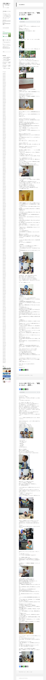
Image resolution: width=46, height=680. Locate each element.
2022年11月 (4, 135)
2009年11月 (4, 361)
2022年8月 (4, 140)
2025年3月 (4, 95)
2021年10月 (4, 154)
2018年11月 (4, 205)
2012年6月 (4, 316)
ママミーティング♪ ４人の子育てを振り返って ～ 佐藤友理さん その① (7, 66)
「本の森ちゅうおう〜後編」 (6, 68)
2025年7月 (4, 89)
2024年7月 (4, 106)
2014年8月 (4, 278)
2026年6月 (4, 73)
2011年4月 (4, 336)
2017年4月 (4, 232)
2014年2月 (4, 287)
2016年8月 (4, 244)
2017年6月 (4, 229)
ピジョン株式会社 (22, 66)
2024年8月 (4, 105)
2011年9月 (4, 329)
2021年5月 (4, 161)
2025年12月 (4, 82)
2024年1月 (4, 115)
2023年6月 (4, 125)
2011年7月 (4, 332)
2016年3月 (4, 251)
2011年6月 (4, 333)
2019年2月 (4, 200)
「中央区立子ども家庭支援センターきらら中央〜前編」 (7, 60)
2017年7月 (4, 228)
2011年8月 (4, 330)
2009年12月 (4, 359)
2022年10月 (4, 137)
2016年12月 (4, 238)
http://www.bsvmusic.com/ (6, 47)
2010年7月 (4, 349)
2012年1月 (4, 323)
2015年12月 (4, 255)
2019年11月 (4, 187)
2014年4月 (4, 284)
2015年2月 (4, 270)
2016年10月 (4, 241)
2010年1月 (4, 358)
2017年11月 (4, 222)
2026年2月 (4, 79)
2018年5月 (4, 213)
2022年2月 (4, 148)
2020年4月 (4, 180)
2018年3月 (4, 216)
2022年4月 (4, 145)
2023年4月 (4, 128)
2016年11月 (4, 239)
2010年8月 (4, 348)
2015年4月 (4, 267)
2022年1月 (4, 150)
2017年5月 (4, 231)
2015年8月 (4, 261)
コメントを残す (31, 375)
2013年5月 (4, 300)
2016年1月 (4, 254)
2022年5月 (4, 144)
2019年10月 (4, 189)
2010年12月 (4, 342)
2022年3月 (4, 147)
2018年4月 (4, 215)
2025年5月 (4, 92)
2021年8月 (4, 157)
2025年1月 (4, 98)
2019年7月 (4, 193)
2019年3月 (4, 199)
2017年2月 (4, 235)
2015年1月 (4, 271)
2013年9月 (4, 294)
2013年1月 (4, 306)
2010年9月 (4, 346)
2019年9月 (4, 190)
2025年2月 (4, 96)
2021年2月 (4, 166)
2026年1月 (4, 80)
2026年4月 (4, 76)
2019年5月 (4, 196)
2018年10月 (4, 206)
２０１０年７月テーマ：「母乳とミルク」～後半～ (29, 14)
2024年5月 (4, 109)
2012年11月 (4, 309)
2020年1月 (4, 184)
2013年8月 (4, 296)
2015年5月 (4, 265)
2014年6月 (4, 281)
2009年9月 (4, 362)
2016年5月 (4, 248)
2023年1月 (4, 132)
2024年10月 (4, 102)
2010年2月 (4, 356)
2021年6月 (4, 160)
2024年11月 (4, 101)
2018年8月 (4, 209)
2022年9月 (4, 138)
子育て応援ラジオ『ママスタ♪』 (6, 5)
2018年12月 (4, 203)
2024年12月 (4, 99)
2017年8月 (4, 226)
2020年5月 (4, 179)
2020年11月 (4, 170)
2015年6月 (4, 264)
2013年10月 (4, 293)
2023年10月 (4, 119)
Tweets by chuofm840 (6, 27)
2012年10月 (4, 310)
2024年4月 (4, 111)
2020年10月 (4, 171)
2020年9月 (4, 173)
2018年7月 (4, 210)
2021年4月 (4, 163)
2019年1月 (4, 202)
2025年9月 (4, 86)
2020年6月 (4, 177)
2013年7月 (4, 297)
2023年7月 (4, 124)
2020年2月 (4, 183)
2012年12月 (4, 307)
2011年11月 (4, 326)
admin (26, 375)
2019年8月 (4, 192)
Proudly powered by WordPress (23, 678)
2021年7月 (4, 158)
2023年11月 (4, 118)
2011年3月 (4, 338)
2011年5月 (4, 335)
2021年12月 (4, 151)
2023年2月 (4, 131)
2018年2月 (4, 218)
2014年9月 (4, 277)
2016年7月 (4, 245)
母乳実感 (24, 202)
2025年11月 (4, 83)
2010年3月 (4, 355)
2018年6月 (4, 212)
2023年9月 (4, 121)
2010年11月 (4, 343)
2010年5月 (4, 352)
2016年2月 (4, 252)
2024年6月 (4, 108)
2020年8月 (4, 174)
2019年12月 (4, 186)
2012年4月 (4, 319)
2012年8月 (4, 313)
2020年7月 (4, 176)
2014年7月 (4, 280)
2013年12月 (4, 290)
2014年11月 (4, 274)
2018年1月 (4, 219)
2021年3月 (4, 164)
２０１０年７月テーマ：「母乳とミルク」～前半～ (29, 384)
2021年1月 (4, 167)
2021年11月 (4, 153)
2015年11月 (4, 257)
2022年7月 (4, 141)
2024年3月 (4, 112)
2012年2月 (4, 322)
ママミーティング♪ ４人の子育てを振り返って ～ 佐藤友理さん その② (7, 63)
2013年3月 (4, 303)
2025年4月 (4, 93)
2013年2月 (4, 304)
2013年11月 (4, 291)
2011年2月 (4, 339)
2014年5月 (4, 283)
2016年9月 (4, 242)
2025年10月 (4, 85)
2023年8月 (4, 122)
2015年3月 (4, 268)
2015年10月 (4, 258)
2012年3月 (4, 320)
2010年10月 (4, 345)
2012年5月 (4, 317)
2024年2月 (4, 114)
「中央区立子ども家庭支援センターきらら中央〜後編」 (7, 58)
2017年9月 (4, 225)
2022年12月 (4, 134)
